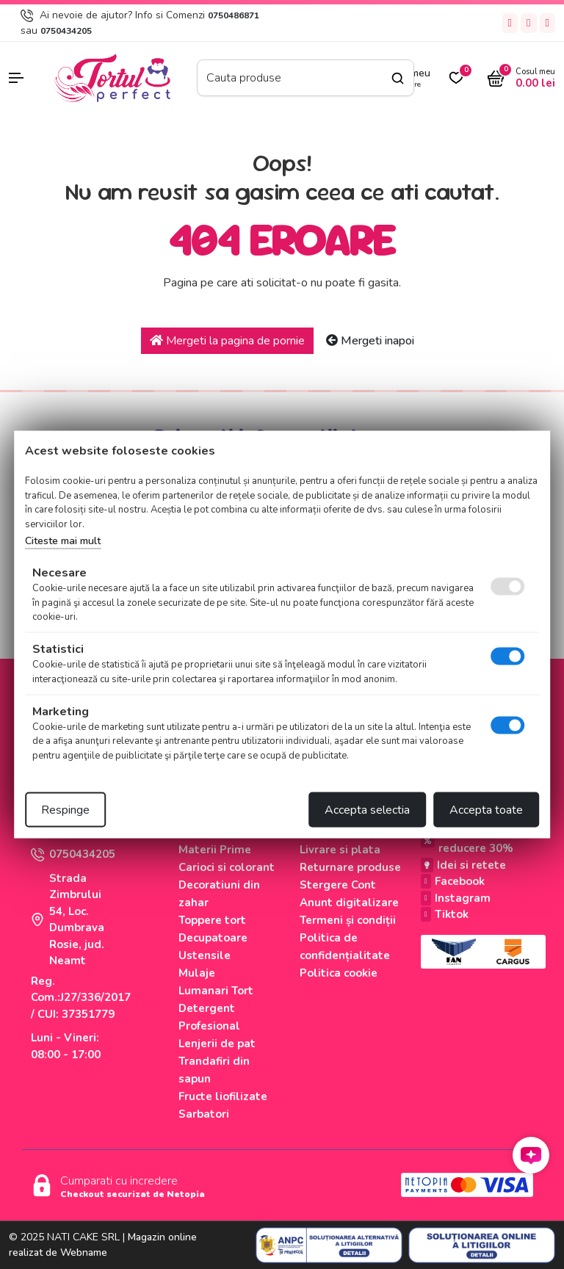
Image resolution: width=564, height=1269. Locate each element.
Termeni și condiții (348, 920)
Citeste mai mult (63, 541)
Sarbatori (203, 1114)
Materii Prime (214, 849)
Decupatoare (212, 937)
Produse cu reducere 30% (467, 840)
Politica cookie (338, 973)
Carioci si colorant (226, 867)
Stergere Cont (338, 885)
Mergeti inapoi (370, 341)
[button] (23, 78)
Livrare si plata (340, 849)
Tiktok (445, 914)
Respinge (65, 810)
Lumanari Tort (215, 990)
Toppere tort (212, 920)
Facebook (453, 881)
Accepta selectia (367, 810)
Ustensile (204, 955)
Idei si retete (463, 865)
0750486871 (233, 15)
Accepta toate (486, 810)
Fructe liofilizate (222, 1096)
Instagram (456, 898)
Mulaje (196, 973)
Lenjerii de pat (217, 1043)
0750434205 (66, 31)
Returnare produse (350, 867)
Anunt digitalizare (349, 902)
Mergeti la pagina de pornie (227, 341)
